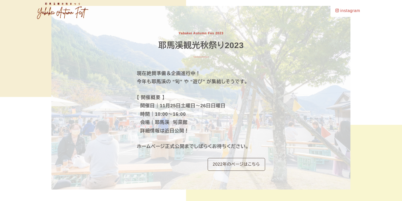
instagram (347, 10)
